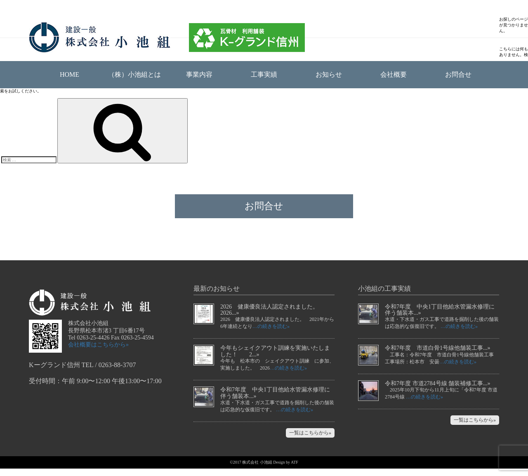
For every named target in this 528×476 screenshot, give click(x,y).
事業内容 (199, 74)
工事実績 (264, 74)
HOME (69, 74)
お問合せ (458, 74)
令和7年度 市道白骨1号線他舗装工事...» (437, 355)
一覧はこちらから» (310, 440)
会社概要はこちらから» (98, 352)
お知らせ (329, 74)
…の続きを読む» (271, 334)
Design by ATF (285, 469)
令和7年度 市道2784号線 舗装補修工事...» (437, 391)
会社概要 (393, 74)
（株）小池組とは (134, 74)
